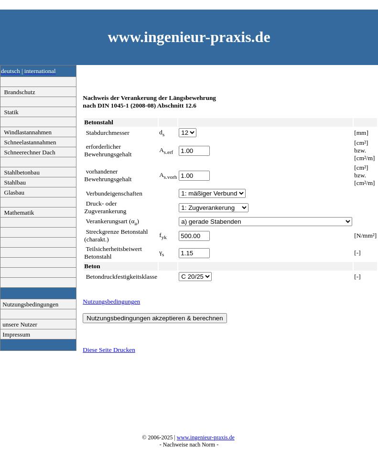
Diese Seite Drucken (109, 349)
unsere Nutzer (19, 324)
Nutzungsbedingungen (29, 304)
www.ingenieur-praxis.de (206, 437)
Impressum (15, 334)
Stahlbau (13, 182)
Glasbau (12, 192)
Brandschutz (18, 92)
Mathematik (17, 212)
